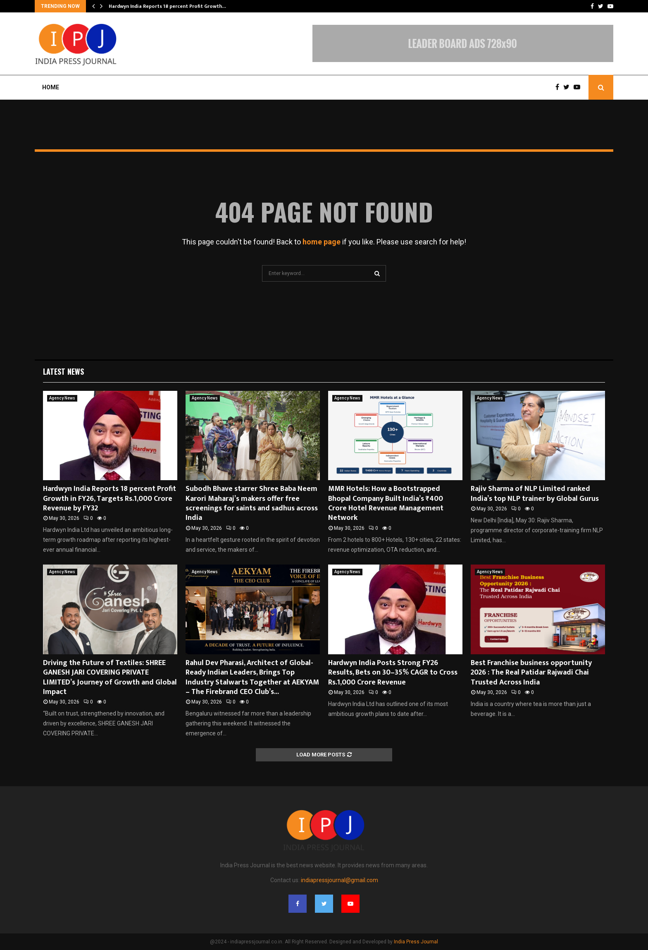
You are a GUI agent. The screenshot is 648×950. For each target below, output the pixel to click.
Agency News (62, 398)
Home (50, 87)
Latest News (63, 371)
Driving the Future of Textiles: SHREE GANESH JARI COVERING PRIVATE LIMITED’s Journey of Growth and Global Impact (110, 677)
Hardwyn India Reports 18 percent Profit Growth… (167, 6)
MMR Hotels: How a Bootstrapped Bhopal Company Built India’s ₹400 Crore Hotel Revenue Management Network (385, 503)
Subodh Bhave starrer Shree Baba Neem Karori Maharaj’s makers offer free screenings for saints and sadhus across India (252, 503)
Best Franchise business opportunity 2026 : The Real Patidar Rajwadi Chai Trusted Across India (531, 673)
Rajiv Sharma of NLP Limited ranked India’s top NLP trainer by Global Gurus (535, 494)
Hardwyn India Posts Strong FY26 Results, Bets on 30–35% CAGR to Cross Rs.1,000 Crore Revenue (392, 673)
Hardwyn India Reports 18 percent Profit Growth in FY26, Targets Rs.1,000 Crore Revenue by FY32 (109, 498)
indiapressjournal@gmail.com (339, 880)
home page (322, 241)
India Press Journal (416, 942)
